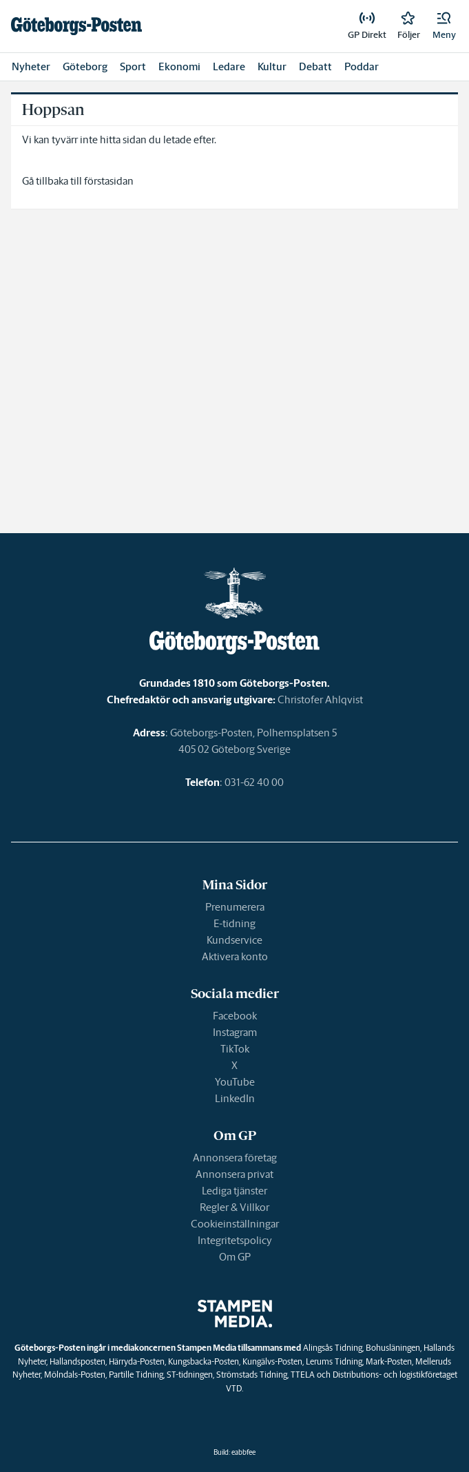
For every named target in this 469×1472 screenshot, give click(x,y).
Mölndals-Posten (74, 1374)
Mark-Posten (389, 1361)
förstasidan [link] (109, 180)
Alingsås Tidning (332, 1348)
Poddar (361, 66)
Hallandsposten (77, 1361)
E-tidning (234, 923)
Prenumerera (234, 906)
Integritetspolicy (235, 1240)
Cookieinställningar (235, 1223)
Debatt (315, 66)
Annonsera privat (234, 1174)
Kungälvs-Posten (272, 1361)
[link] (76, 26)
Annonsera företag (235, 1157)
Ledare (229, 66)
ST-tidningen (190, 1374)
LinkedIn (235, 1098)
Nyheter (31, 66)
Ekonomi (179, 66)
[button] (444, 26)
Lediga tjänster (234, 1190)
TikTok (234, 1048)
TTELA (303, 1374)
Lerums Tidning (334, 1361)
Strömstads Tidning (251, 1374)
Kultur (272, 66)
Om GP (235, 1256)
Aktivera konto (235, 956)
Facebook (235, 1015)
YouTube (235, 1081)
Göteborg (85, 66)
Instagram (235, 1032)
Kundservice (234, 939)
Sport (133, 66)
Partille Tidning (136, 1374)
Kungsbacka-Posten (203, 1361)
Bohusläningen (393, 1348)
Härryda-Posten (137, 1361)
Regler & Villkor (234, 1207)
